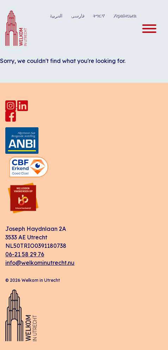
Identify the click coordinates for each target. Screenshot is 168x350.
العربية (55, 15)
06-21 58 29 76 (24, 254)
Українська (124, 15)
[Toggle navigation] (147, 29)
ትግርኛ (98, 15)
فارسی (77, 15)
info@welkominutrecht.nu (39, 262)
